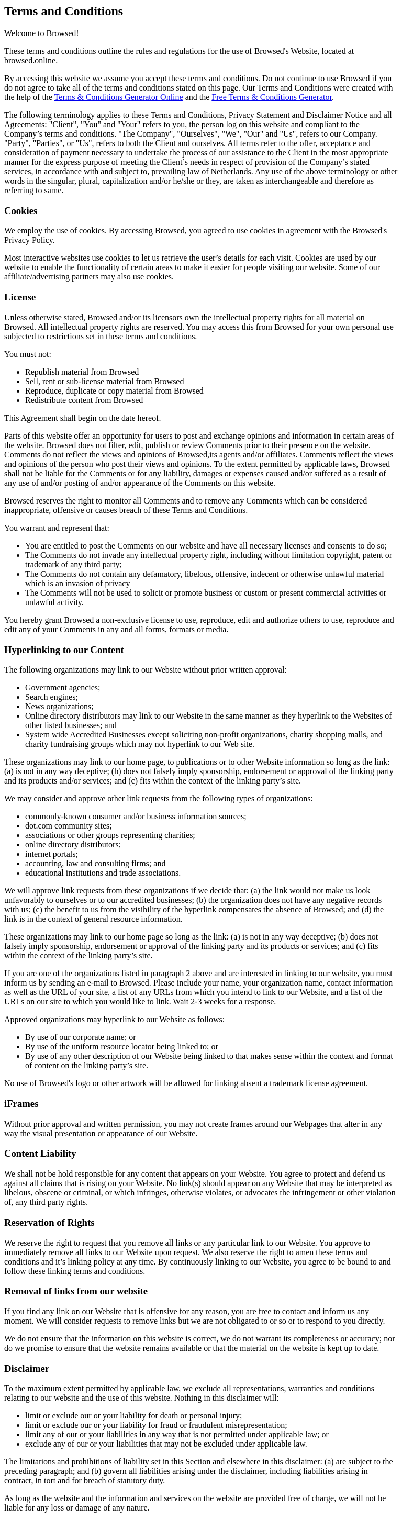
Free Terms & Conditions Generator (271, 97)
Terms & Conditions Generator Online (118, 97)
